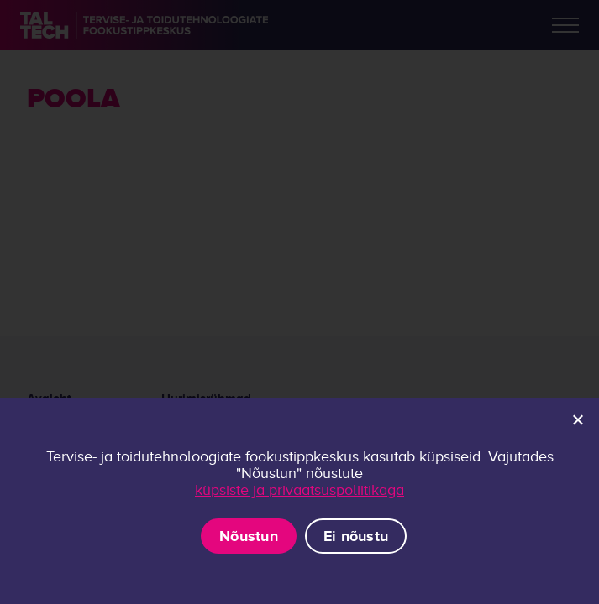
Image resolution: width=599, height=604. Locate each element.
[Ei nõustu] (577, 419)
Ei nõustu (355, 536)
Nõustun (248, 536)
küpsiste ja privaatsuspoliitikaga (299, 490)
